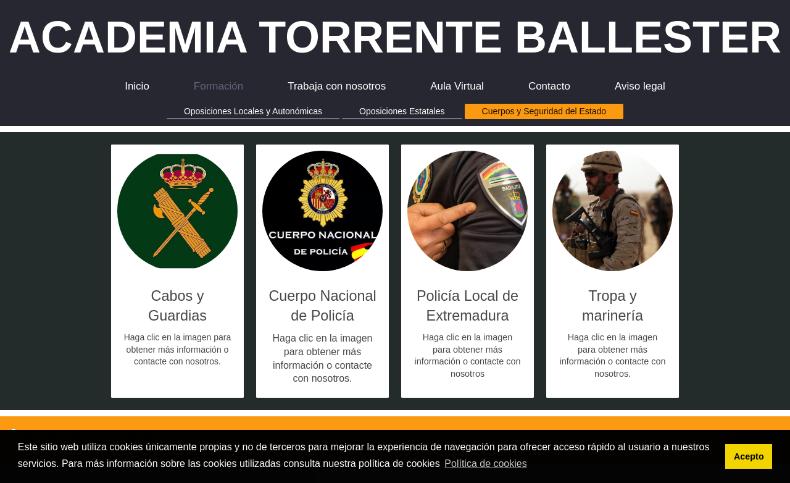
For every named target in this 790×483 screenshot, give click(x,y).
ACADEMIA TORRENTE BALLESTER (395, 37)
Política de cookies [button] (485, 463)
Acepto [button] (749, 456)
